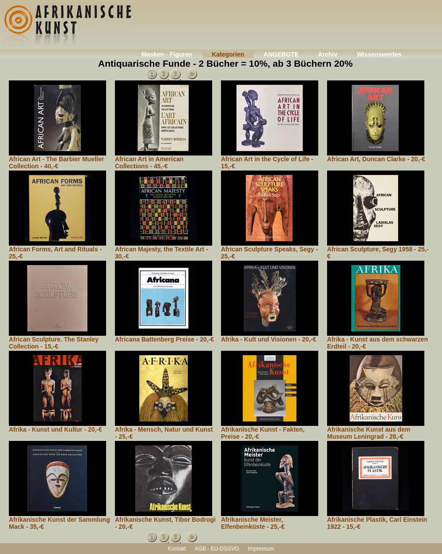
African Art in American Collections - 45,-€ (149, 163)
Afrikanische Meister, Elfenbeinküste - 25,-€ (253, 523)
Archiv (328, 54)
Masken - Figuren (166, 54)
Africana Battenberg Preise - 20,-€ (164, 339)
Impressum (261, 549)
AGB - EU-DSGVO (217, 549)
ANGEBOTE (280, 54)
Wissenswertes (379, 54)
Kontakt (177, 549)
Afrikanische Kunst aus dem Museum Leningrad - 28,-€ (368, 433)
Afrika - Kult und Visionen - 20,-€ (268, 339)
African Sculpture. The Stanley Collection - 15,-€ (54, 343)
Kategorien (228, 54)
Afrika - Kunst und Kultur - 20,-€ (55, 429)
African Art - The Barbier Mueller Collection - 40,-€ (56, 163)
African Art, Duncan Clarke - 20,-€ (376, 159)
